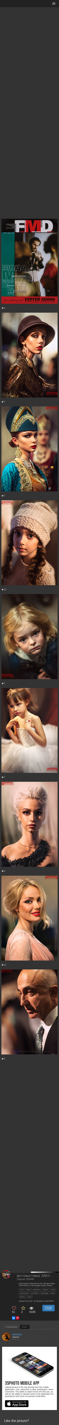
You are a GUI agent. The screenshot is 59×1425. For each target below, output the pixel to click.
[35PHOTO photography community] (13, 3)
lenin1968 (34, 1293)
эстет (22, 1289)
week (29, 1297)
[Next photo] (56, 618)
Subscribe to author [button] (48, 1308)
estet (52, 1293)
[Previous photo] (3, 618)
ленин (53, 1289)
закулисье (36, 1289)
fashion (22, 1297)
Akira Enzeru (17, 1334)
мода (28, 1289)
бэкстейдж (44, 1293)
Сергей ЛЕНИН (25, 1279)
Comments (11, 1327)
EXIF (24, 1327)
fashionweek (24, 1293)
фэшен (45, 1289)
